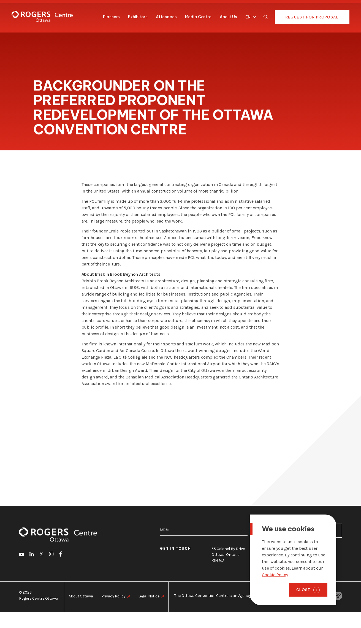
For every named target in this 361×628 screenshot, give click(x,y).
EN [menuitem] (248, 17)
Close (303, 590)
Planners (111, 16)
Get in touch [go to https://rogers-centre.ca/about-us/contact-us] (175, 548)
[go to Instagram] (51, 555)
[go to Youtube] (21, 555)
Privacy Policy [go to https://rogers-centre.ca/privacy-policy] (113, 596)
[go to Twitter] (41, 555)
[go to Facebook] (60, 555)
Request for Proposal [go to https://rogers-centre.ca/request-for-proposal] (312, 17)
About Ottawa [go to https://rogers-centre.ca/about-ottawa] (81, 596)
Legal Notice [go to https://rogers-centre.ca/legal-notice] (148, 596)
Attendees (166, 16)
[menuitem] (249, 16)
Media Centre (198, 16)
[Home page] (42, 16)
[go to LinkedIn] (31, 555)
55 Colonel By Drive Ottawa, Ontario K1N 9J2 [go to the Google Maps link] (228, 554)
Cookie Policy (275, 574)
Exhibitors (138, 16)
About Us (228, 16)
